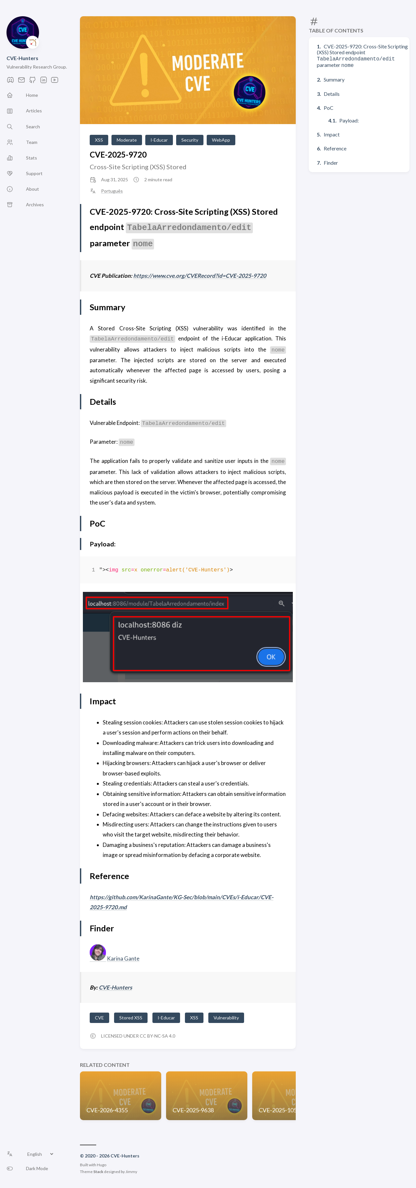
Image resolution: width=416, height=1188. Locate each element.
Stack (98, 1171)
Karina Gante (123, 958)
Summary (334, 78)
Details (332, 92)
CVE (99, 1017)
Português (112, 191)
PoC (328, 106)
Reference (335, 147)
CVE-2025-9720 (118, 154)
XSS (99, 140)
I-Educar (159, 140)
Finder (331, 161)
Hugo (101, 1164)
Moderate (127, 140)
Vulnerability (226, 1017)
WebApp (221, 140)
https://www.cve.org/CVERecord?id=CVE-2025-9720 (199, 275)
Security (189, 140)
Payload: (349, 119)
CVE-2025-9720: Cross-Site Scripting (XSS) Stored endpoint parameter (362, 55)
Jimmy (131, 1171)
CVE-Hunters (22, 58)
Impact (332, 133)
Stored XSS (130, 1017)
